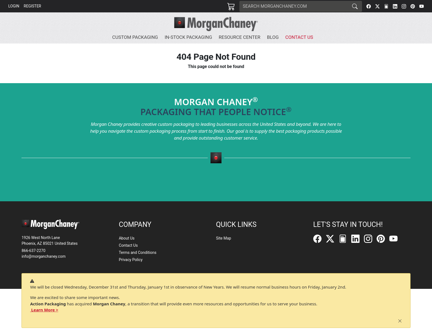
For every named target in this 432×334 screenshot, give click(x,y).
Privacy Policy (130, 259)
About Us (126, 238)
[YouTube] (421, 6)
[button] (136, 37)
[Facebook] (368, 6)
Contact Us (128, 245)
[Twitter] (377, 6)
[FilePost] (386, 6)
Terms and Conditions (137, 252)
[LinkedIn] (395, 6)
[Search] (293, 6)
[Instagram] (404, 6)
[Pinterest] (413, 6)
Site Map (223, 238)
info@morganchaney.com (43, 256)
